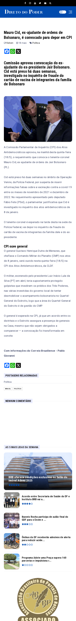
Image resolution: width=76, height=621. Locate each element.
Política (36, 43)
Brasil (8, 389)
